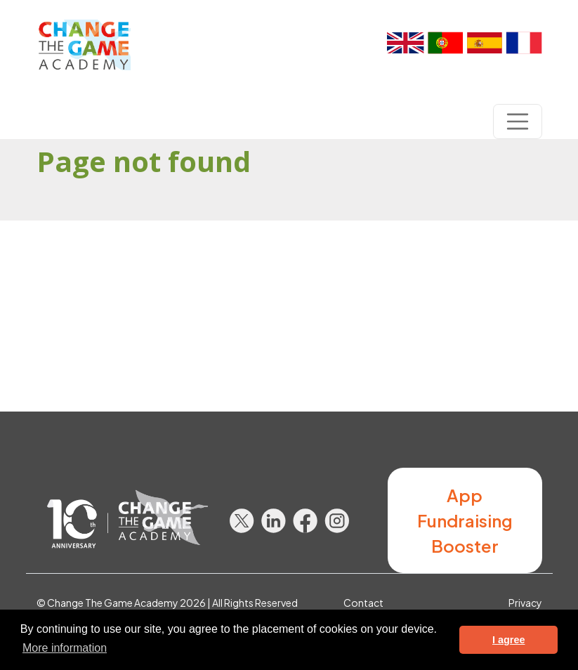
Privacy (525, 602)
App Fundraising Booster (465, 520)
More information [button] (64, 648)
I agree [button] (508, 639)
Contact (363, 602)
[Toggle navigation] (517, 121)
